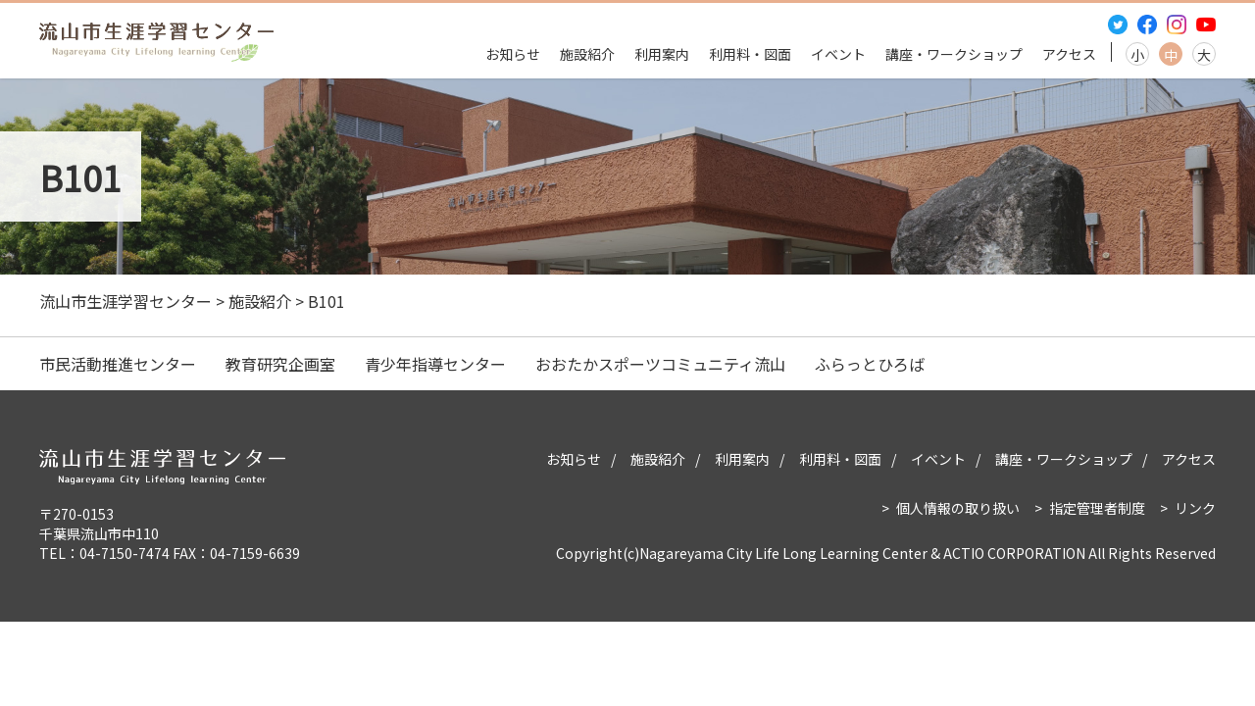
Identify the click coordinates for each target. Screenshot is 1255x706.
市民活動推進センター (117, 364)
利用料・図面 (750, 54)
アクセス (1069, 54)
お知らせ (512, 54)
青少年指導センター (435, 364)
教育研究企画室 (280, 364)
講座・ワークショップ (954, 54)
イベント (838, 54)
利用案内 (661, 54)
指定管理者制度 (1097, 508)
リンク (1195, 508)
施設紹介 (587, 54)
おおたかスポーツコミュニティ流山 (660, 364)
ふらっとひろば (870, 364)
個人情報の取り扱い (958, 508)
